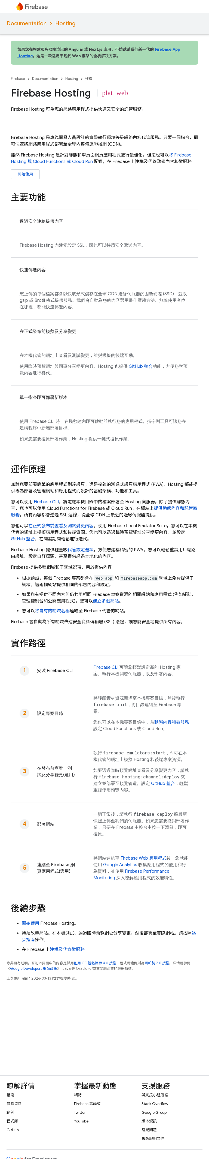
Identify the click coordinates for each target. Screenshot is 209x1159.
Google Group (154, 1112)
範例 (10, 1112)
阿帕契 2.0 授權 (157, 963)
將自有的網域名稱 (52, 611)
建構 (88, 78)
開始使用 (25, 174)
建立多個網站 (106, 601)
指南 (10, 1094)
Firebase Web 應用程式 (144, 858)
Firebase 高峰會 (87, 1103)
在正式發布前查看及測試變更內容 (61, 526)
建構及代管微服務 (67, 949)
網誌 (78, 1094)
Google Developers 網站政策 (33, 968)
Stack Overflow (155, 1103)
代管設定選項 (80, 550)
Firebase (18, 78)
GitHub (13, 1129)
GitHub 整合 (141, 366)
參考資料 (14, 1103)
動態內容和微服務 (171, 722)
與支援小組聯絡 (155, 1094)
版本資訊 (149, 1121)
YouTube (81, 1121)
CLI (46, 502)
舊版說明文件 (153, 1138)
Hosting (65, 23)
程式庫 (12, 1121)
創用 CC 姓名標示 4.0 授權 (95, 963)
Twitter (80, 1112)
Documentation (27, 23)
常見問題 (149, 1129)
